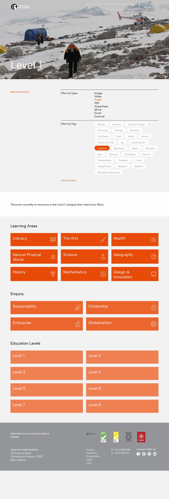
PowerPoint (101, 106)
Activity (102, 124)
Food (101, 143)
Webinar (103, 188)
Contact (91, 470)
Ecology (103, 137)
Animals (121, 124)
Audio (98, 99)
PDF (97, 103)
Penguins (142, 163)
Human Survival (107, 150)
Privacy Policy (94, 476)
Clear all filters (69, 196)
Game (117, 143)
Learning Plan (106, 156)
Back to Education (21, 91)
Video (98, 96)
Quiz (101, 169)
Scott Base (138, 169)
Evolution (122, 137)
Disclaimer (92, 473)
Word (98, 109)
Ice (128, 150)
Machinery (104, 163)
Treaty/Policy (123, 182)
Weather (145, 182)
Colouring (132, 131)
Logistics (129, 156)
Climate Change (108, 131)
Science (118, 169)
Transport (147, 175)
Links (89, 483)
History (134, 143)
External (99, 116)
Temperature (124, 175)
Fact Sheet (143, 137)
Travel (102, 182)
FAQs (89, 480)
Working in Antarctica (131, 188)
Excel (98, 112)
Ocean (124, 163)
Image (98, 93)
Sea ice (102, 175)
